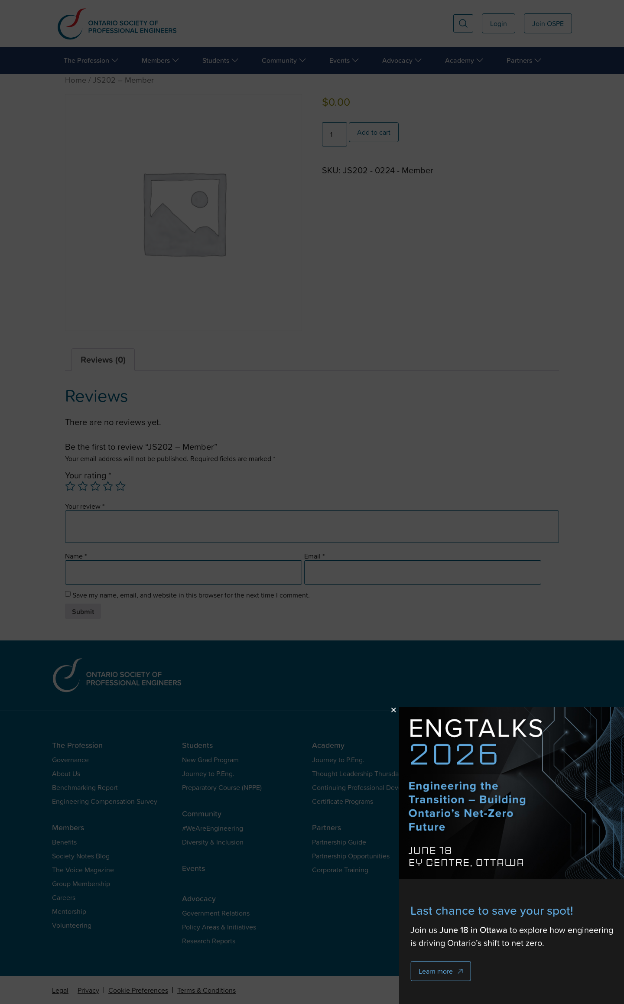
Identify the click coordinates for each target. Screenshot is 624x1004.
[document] (312, 502)
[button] (486, 710)
